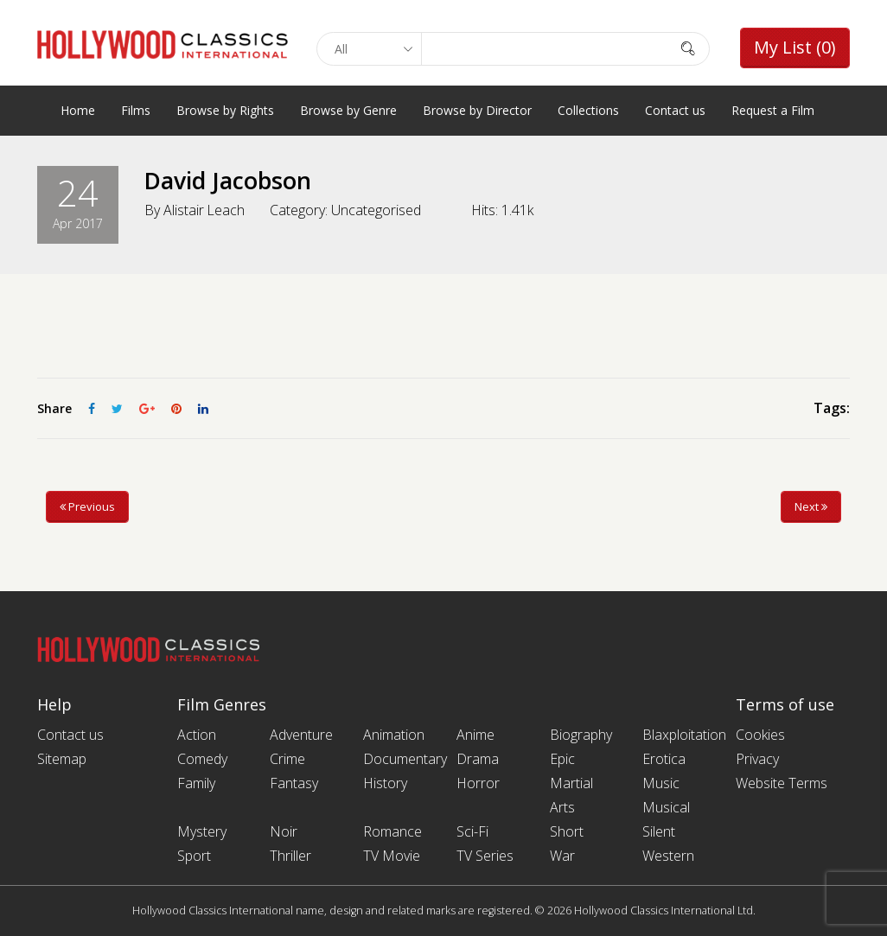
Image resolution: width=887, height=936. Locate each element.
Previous (87, 506)
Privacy (757, 758)
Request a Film (772, 110)
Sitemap (61, 758)
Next (810, 506)
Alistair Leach (204, 210)
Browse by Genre (348, 110)
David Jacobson (232, 179)
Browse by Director (477, 110)
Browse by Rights (225, 110)
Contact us (675, 110)
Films (135, 110)
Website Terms (781, 783)
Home (78, 110)
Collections (588, 110)
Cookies (760, 734)
